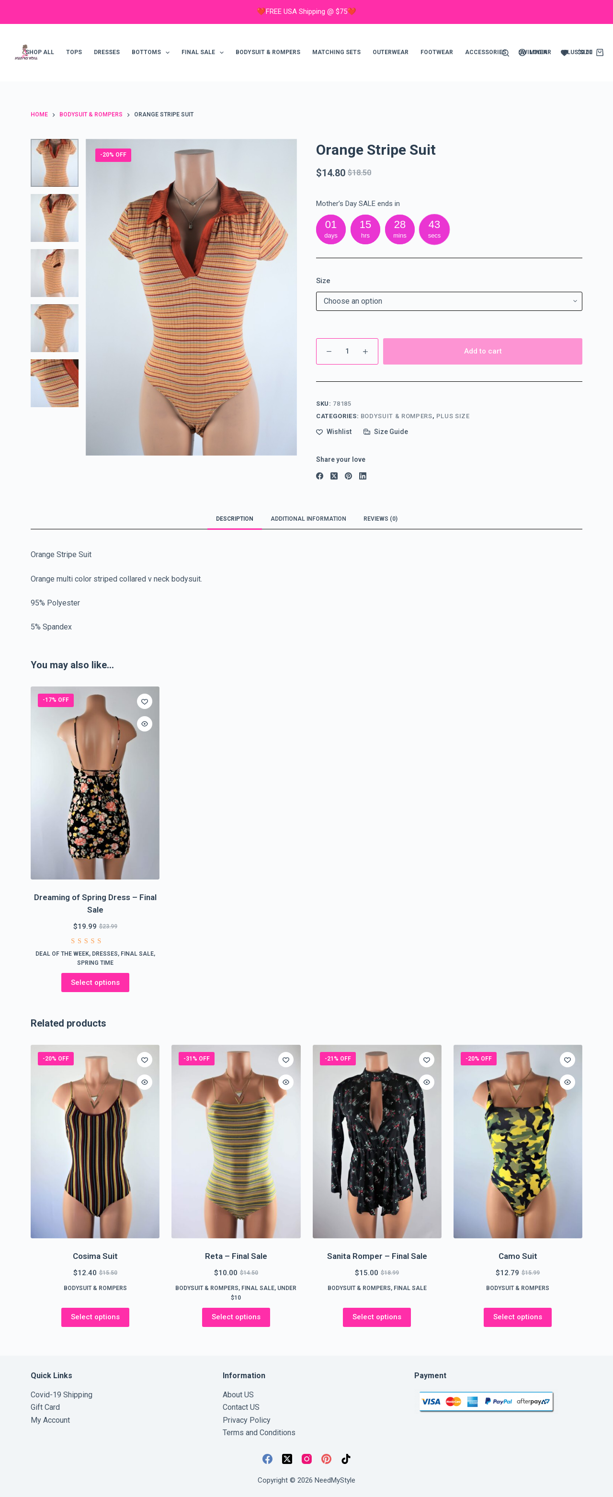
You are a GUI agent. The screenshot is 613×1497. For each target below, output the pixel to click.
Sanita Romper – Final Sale (377, 1256)
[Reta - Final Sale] (235, 1141)
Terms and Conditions (259, 1432)
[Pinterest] (348, 476)
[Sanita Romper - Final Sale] (377, 1141)
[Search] (505, 53)
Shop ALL (39, 52)
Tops (74, 52)
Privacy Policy (247, 1420)
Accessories (485, 52)
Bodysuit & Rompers (268, 52)
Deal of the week (62, 953)
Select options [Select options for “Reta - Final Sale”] (236, 1317)
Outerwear (391, 52)
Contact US (241, 1407)
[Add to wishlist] (334, 431)
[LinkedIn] (362, 476)
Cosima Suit (95, 1256)
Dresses (107, 52)
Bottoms (152, 52)
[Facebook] (319, 476)
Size (323, 280)
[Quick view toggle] (144, 723)
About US (238, 1394)
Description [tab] (234, 518)
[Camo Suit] (518, 1141)
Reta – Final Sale (236, 1256)
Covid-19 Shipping (61, 1394)
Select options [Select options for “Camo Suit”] (517, 1317)
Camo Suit (518, 1256)
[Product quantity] (347, 351)
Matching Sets (336, 52)
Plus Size (453, 416)
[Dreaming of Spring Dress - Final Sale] (95, 783)
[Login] (533, 52)
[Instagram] (307, 1459)
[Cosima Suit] (95, 1141)
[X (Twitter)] (334, 476)
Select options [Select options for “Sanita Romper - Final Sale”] (376, 1317)
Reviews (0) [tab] (380, 518)
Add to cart (483, 351)
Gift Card (45, 1407)
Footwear (436, 52)
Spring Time (95, 963)
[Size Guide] (385, 431)
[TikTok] (346, 1459)
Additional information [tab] (308, 518)
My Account (50, 1420)
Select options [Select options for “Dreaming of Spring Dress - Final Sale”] (95, 982)
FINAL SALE (204, 52)
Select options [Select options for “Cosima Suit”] (95, 1317)
